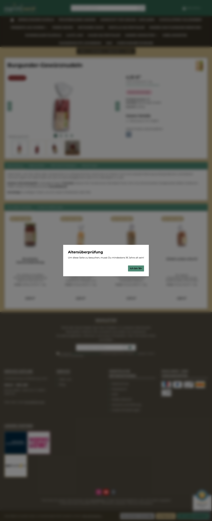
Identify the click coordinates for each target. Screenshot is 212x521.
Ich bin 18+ (136, 268)
